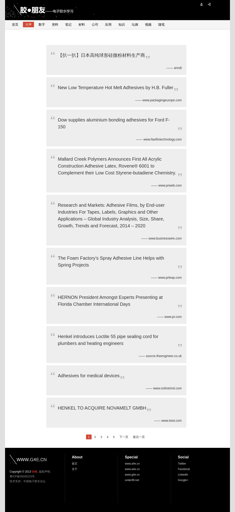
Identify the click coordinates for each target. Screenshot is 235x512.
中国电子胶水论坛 (34, 481)
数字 (42, 24)
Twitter (182, 463)
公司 (95, 24)
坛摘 (135, 24)
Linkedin (183, 474)
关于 (74, 469)
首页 (15, 24)
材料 (81, 24)
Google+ (183, 480)
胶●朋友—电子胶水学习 (37, 10)
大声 (28, 24)
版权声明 (44, 471)
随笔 (161, 24)
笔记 (68, 24)
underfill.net (132, 480)
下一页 (123, 437)
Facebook (184, 469)
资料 (55, 24)
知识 (121, 24)
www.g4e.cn (132, 474)
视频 (148, 24)
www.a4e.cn (132, 463)
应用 (108, 24)
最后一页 (139, 437)
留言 (74, 463)
